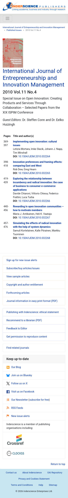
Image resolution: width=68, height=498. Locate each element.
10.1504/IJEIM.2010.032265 (34, 173)
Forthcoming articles (17, 292)
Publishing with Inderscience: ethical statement (32, 312)
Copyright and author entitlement (24, 284)
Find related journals (17, 347)
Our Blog (13, 367)
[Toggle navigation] (7, 18)
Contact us (11, 472)
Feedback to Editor (16, 328)
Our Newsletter (17, 399)
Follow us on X (16, 383)
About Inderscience (32, 472)
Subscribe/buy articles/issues (22, 268)
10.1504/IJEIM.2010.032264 (34, 156)
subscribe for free (39, 399)
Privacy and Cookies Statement (33, 478)
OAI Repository (54, 472)
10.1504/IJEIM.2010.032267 (34, 217)
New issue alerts (18, 416)
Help (41, 485)
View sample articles (17, 276)
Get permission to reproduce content (26, 336)
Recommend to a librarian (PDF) (24, 320)
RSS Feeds (15, 407)
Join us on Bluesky (19, 375)
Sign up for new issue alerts (21, 260)
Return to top (58, 464)
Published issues (14, 30)
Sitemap (53, 485)
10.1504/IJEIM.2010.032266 (34, 201)
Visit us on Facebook (20, 391)
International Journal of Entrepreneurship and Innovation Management (34, 27)
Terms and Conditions (22, 485)
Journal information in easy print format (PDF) (31, 301)
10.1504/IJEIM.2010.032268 (34, 238)
